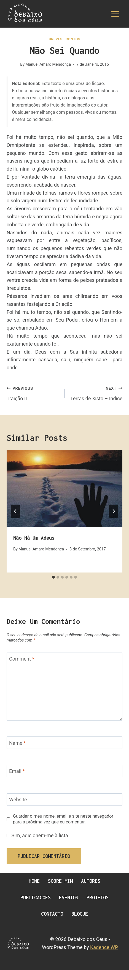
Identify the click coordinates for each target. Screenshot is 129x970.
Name (17, 743)
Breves (56, 39)
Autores (90, 881)
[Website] (64, 799)
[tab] (53, 577)
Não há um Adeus (34, 538)
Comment (21, 659)
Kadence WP (104, 947)
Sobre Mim (60, 881)
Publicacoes (35, 897)
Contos (73, 39)
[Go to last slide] (15, 511)
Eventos (68, 897)
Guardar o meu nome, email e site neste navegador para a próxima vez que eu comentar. (63, 819)
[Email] (64, 771)
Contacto (52, 914)
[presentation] (64, 488)
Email (17, 771)
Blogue (79, 914)
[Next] (113, 511)
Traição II (33, 392)
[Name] (64, 742)
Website (18, 800)
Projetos (98, 897)
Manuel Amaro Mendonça (48, 64)
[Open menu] (115, 13)
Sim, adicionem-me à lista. (38, 835)
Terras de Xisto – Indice (95, 392)
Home (34, 881)
